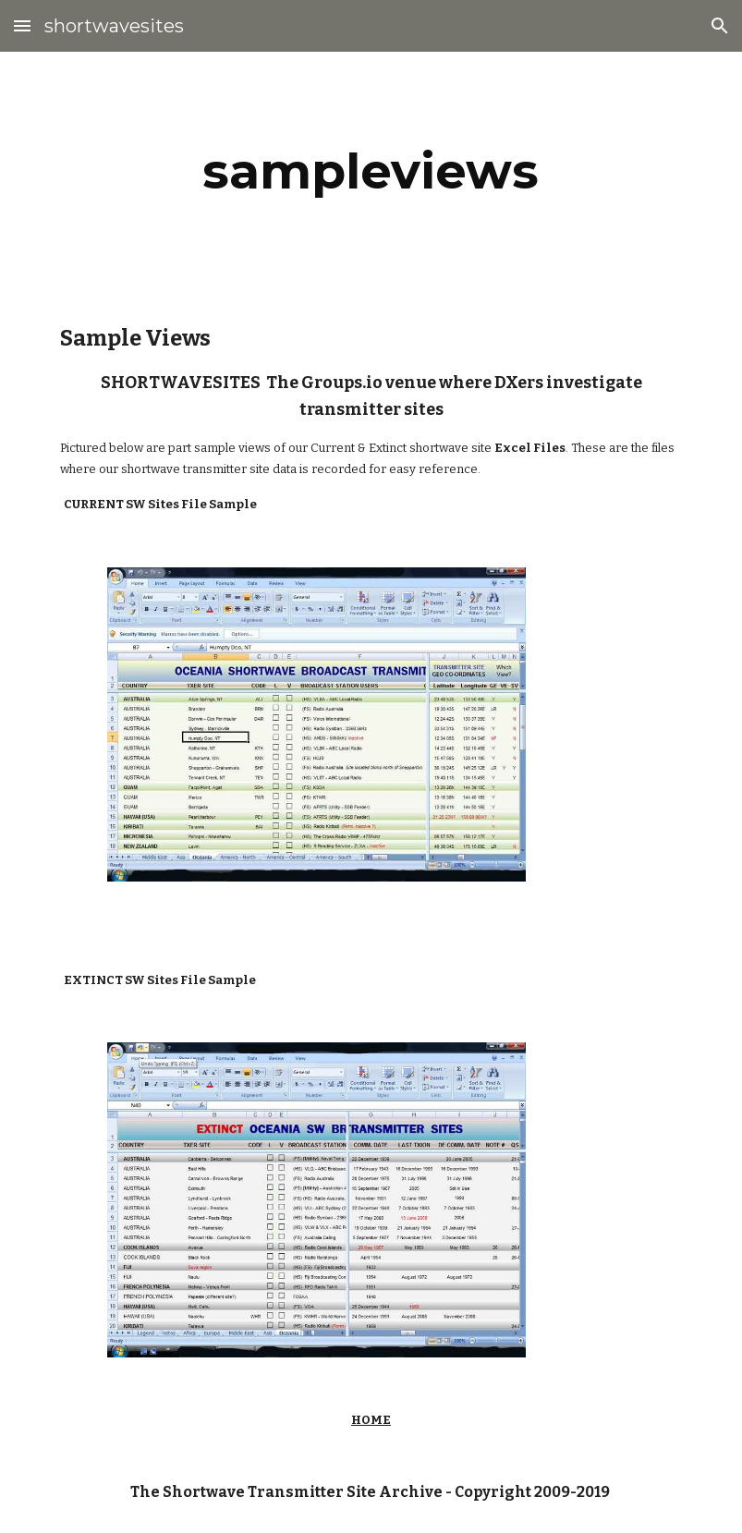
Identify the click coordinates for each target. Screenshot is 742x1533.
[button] (22, 25)
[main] (371, 171)
